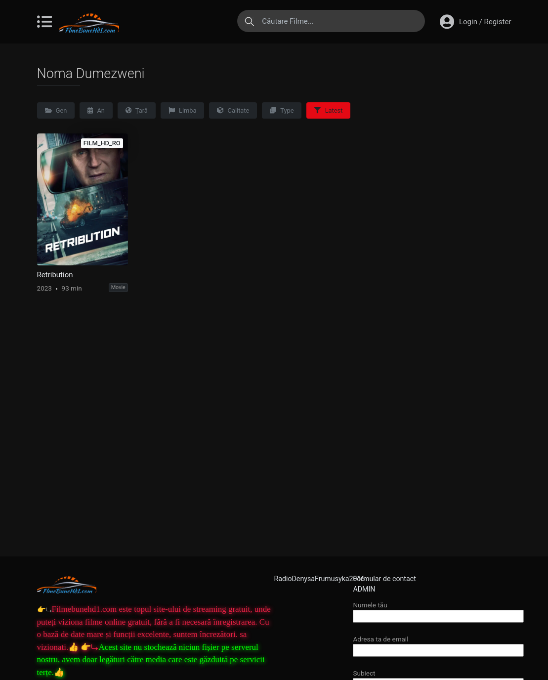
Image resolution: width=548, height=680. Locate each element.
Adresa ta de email (438, 644)
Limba (183, 110)
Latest (328, 110)
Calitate (233, 110)
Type (282, 110)
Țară (137, 110)
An (96, 110)
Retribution (55, 274)
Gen (56, 110)
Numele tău (438, 610)
